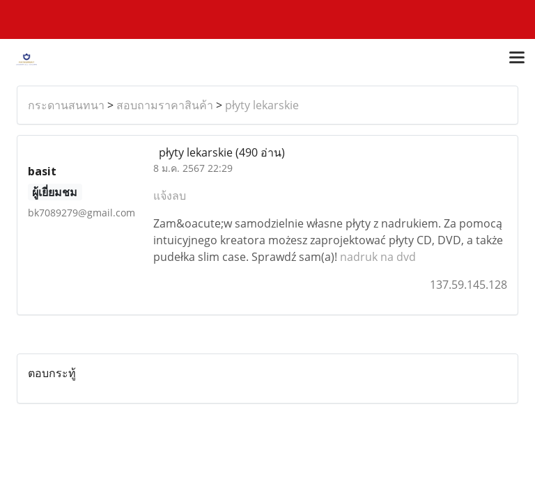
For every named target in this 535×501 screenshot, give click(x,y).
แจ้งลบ (169, 195)
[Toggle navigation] (517, 58)
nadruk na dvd (378, 256)
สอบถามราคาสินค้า (164, 105)
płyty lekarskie (262, 105)
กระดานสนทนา (66, 105)
